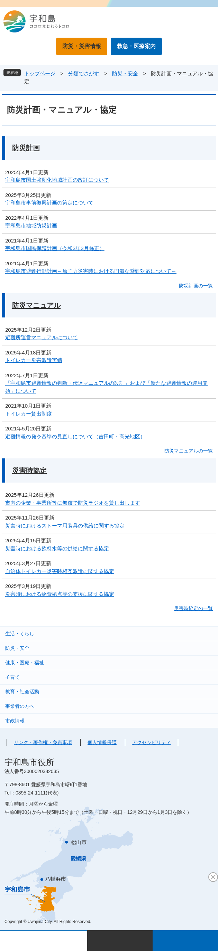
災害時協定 (29, 470)
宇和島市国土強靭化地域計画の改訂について (57, 180)
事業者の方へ (19, 706)
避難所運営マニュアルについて (41, 337)
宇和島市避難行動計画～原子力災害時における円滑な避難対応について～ (90, 271)
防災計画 (26, 148)
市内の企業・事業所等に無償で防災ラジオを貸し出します (72, 503)
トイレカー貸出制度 (28, 414)
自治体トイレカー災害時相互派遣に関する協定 (59, 571)
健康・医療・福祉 (24, 662)
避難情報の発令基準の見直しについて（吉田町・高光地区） (75, 436)
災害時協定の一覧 (193, 608)
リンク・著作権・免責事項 (43, 742)
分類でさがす (83, 73)
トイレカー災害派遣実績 (33, 360)
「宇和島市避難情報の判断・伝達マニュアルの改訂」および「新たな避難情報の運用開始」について (106, 387)
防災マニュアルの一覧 (188, 451)
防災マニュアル (36, 305)
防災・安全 (125, 73)
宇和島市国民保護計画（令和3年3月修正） (55, 248)
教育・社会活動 (22, 691)
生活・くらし (19, 633)
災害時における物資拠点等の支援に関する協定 (59, 594)
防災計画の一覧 (196, 285)
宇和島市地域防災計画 (31, 225)
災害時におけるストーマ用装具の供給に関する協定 (65, 526)
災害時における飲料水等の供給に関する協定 (57, 548)
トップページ (39, 73)
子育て (12, 677)
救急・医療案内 (136, 46)
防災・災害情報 (81, 46)
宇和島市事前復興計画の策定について (49, 203)
